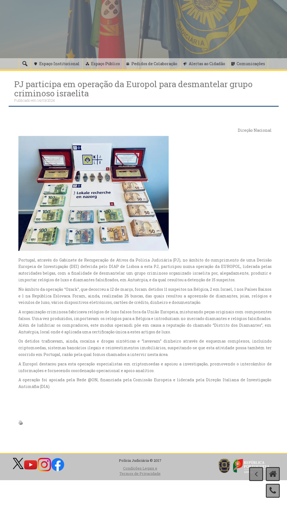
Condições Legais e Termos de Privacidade (140, 471)
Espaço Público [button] (105, 63)
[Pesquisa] (25, 63)
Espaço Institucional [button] (59, 63)
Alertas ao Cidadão (207, 63)
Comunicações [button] (251, 63)
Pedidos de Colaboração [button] (154, 63)
